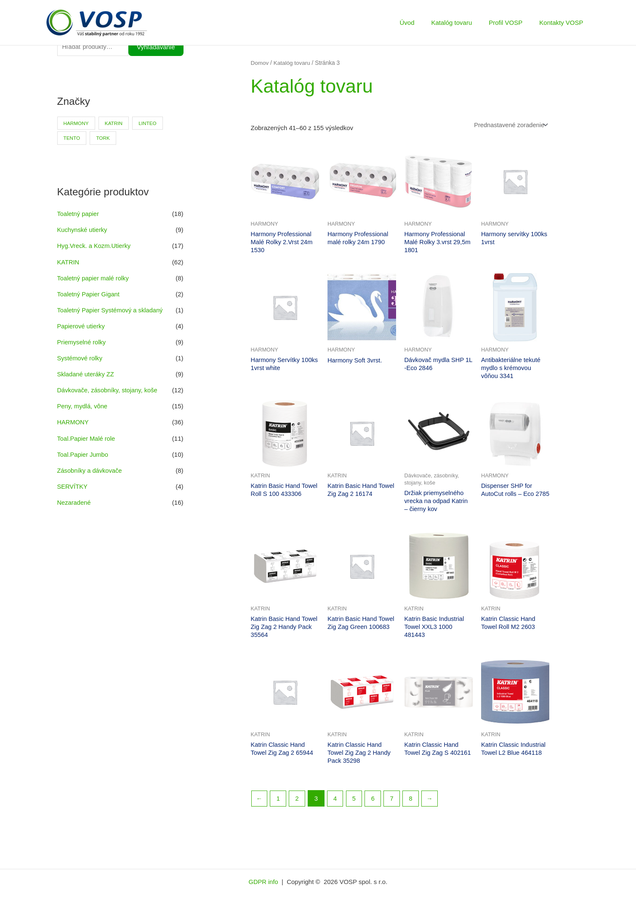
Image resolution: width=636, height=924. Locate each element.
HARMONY (73, 421)
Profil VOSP (512, 22)
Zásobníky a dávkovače (90, 468)
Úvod (421, 22)
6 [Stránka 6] (374, 802)
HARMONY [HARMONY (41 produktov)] (76, 124)
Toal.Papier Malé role (87, 437)
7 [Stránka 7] (394, 802)
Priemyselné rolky (82, 341)
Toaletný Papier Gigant (89, 294)
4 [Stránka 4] (336, 802)
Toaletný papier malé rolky (93, 278)
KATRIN (68, 262)
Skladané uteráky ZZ (86, 373)
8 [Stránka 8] (413, 802)
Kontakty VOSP (563, 22)
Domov (260, 63)
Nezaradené (74, 500)
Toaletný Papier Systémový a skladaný (111, 310)
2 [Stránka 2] (297, 802)
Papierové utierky (81, 326)
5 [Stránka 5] (355, 802)
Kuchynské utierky (83, 230)
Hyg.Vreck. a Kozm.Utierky (95, 246)
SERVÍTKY (72, 484)
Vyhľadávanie (156, 47)
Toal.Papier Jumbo (83, 453)
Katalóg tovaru (462, 22)
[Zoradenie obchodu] (509, 125)
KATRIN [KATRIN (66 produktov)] (115, 124)
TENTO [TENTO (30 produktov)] (72, 139)
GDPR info (264, 885)
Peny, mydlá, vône (83, 405)
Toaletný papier (78, 214)
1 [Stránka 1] (278, 802)
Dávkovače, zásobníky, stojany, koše (108, 389)
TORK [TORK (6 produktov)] (104, 139)
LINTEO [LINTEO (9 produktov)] (149, 124)
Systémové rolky (80, 357)
